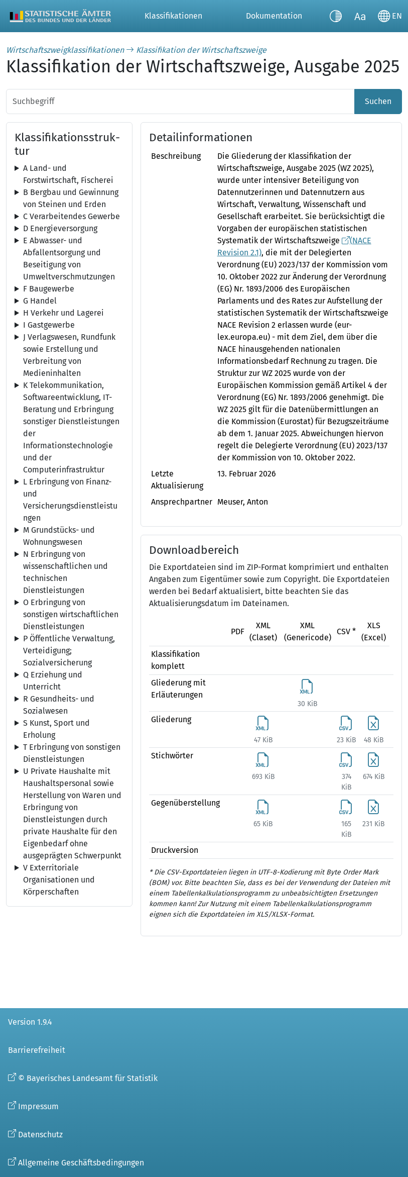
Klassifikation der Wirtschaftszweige (201, 50)
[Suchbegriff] (180, 101)
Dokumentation (274, 16)
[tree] (69, 174)
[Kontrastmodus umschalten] (336, 16)
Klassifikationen (173, 16)
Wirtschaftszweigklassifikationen (65, 50)
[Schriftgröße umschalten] (360, 16)
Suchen (378, 101)
